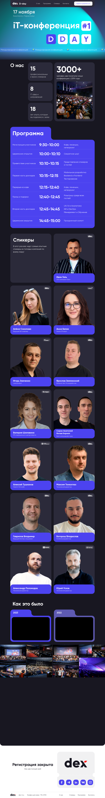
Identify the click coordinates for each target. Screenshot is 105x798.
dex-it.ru (21, 795)
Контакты (66, 3)
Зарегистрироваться (83, 3)
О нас (38, 3)
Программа (47, 3)
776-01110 (43, 795)
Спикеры (57, 3)
